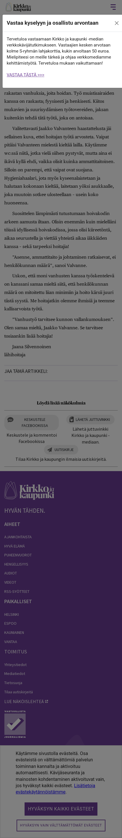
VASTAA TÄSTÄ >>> (26, 75)
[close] (116, 23)
